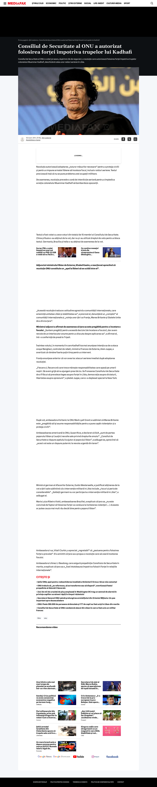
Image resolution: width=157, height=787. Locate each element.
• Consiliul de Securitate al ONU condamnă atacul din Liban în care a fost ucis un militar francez (76, 609)
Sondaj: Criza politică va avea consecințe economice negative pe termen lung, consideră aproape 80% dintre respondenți (46, 699)
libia (39, 618)
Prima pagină (23, 40)
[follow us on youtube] (78, 756)
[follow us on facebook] (112, 756)
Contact (120, 782)
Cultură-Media (113, 3)
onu (45, 618)
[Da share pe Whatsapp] (135, 139)
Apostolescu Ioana (33, 140)
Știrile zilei (38, 3)
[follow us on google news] (44, 756)
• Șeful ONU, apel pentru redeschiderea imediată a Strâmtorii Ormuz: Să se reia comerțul (76, 582)
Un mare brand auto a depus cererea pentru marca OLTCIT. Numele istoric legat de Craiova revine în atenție (46, 745)
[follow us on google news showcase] (61, 756)
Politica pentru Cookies (59, 782)
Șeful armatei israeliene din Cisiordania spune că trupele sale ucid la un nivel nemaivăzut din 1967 (46, 730)
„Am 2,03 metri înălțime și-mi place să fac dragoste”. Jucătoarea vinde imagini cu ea (91, 714)
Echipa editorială (40, 782)
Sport (127, 3)
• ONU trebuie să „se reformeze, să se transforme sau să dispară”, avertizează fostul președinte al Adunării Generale (74, 587)
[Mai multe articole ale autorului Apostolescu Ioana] (22, 139)
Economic (51, 3)
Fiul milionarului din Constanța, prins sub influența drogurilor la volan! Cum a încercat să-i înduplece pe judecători (46, 714)
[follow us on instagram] (95, 756)
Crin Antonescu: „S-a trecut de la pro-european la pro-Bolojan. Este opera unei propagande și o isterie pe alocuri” (90, 699)
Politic (62, 3)
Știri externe (75, 3)
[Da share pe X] (129, 139)
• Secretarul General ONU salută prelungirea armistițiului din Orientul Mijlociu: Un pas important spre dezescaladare (75, 599)
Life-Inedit (99, 3)
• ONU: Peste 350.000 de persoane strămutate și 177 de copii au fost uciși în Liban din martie (77, 604)
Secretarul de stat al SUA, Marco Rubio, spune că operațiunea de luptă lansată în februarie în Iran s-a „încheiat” (91, 685)
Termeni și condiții (80, 782)
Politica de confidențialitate (102, 782)
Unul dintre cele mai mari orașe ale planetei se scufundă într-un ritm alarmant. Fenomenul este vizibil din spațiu (46, 685)
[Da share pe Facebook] (123, 139)
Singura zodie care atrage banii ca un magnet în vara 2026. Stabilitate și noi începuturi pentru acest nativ (90, 730)
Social (87, 3)
